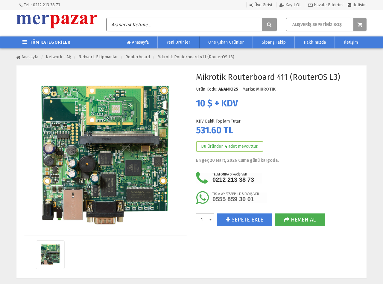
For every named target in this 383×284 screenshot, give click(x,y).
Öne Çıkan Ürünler (226, 42)
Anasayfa (138, 42)
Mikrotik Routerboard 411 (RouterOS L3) (195, 56)
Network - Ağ (58, 56)
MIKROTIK (266, 89)
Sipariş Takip (274, 42)
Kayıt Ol (290, 4)
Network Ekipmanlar (98, 56)
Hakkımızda (315, 42)
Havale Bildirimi (326, 4)
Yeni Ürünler (178, 42)
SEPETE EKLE (244, 219)
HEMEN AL (300, 219)
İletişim (357, 4)
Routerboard (137, 56)
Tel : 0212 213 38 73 (39, 4)
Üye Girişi (261, 4)
